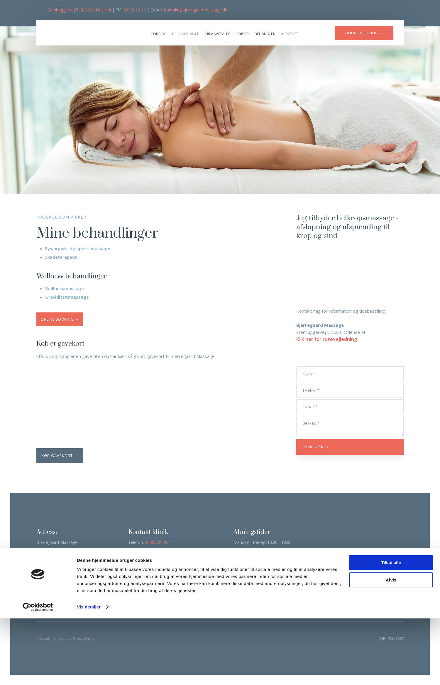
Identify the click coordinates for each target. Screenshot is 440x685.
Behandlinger (185, 33)
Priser (242, 33)
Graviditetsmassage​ (67, 297)
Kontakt (289, 33)
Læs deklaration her (56, 585)
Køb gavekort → (59, 455)
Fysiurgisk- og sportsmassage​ (77, 248)
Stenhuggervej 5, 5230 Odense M (79, 10)
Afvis (391, 646)
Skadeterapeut (61, 257)
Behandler (265, 33)
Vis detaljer (89, 673)
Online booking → (60, 319)
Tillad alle (391, 629)
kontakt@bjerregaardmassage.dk (195, 10)
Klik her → (182, 575)
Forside (158, 33)
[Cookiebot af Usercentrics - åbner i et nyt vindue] (38, 673)
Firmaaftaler (218, 33)
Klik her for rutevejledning (326, 339)
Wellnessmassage (64, 288)
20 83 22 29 (134, 10)
